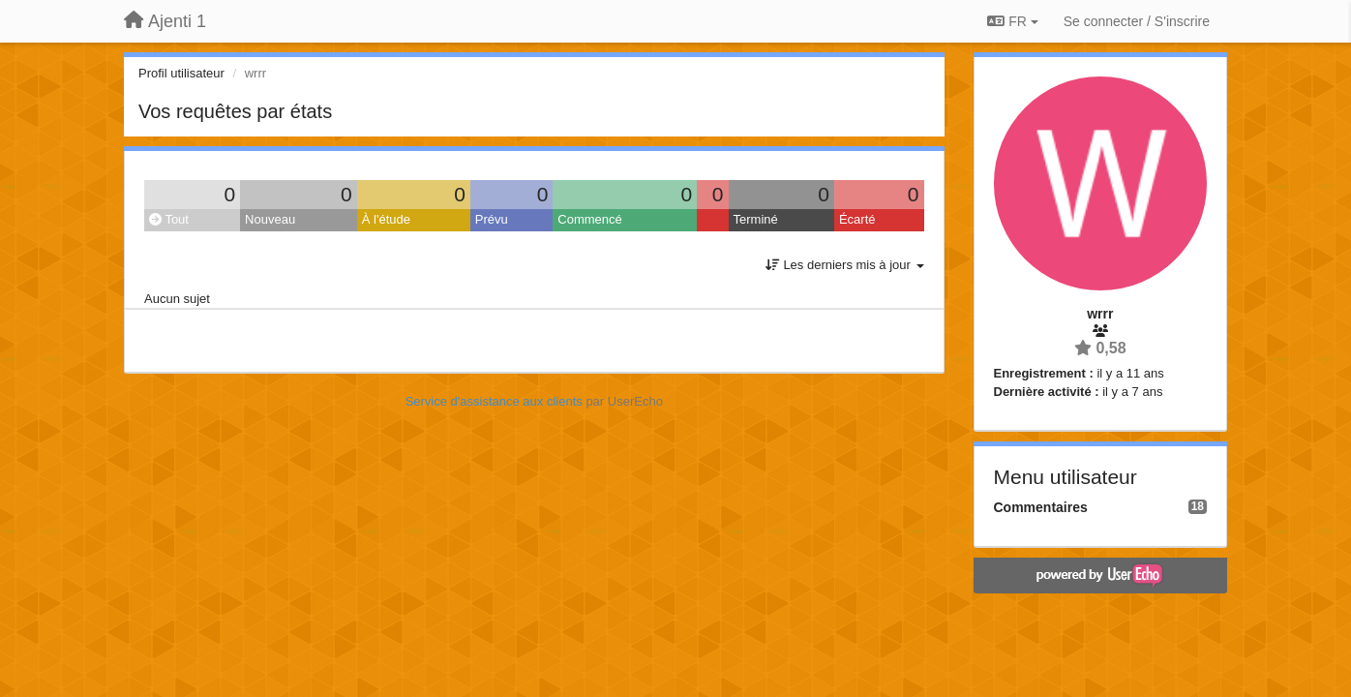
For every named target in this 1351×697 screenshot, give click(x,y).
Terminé (756, 219)
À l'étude (386, 219)
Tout (169, 219)
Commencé (589, 219)
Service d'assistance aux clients (494, 401)
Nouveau (270, 219)
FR (1012, 21)
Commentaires (1041, 507)
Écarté (857, 219)
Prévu (491, 219)
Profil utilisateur (181, 73)
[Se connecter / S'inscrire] (1136, 21)
